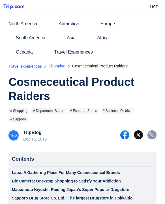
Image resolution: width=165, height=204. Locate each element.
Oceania (24, 52)
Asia (71, 37)
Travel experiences (25, 66)
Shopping (57, 66)
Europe (107, 23)
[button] (150, 7)
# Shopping (18, 111)
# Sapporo (18, 119)
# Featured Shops (83, 111)
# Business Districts (117, 111)
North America (22, 23)
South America (30, 37)
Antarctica (69, 23)
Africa (103, 37)
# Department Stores (49, 111)
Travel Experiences (73, 52)
